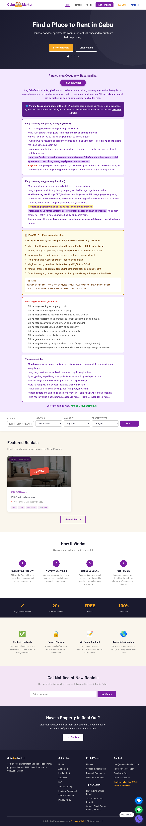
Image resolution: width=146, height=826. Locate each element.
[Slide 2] (71, 56)
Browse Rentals (61, 47)
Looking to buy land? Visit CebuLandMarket (126, 784)
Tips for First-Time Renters (94, 800)
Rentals (78, 5)
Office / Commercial (95, 778)
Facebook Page (121, 773)
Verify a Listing (65, 786)
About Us (62, 778)
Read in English (73, 83)
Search (11, 419)
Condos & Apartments (96, 769)
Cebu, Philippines (122, 778)
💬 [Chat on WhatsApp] (139, 810)
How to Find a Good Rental (95, 792)
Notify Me (107, 694)
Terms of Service (66, 795)
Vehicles (134, 5)
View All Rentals (73, 519)
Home (67, 5)
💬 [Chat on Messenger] (139, 801)
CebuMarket (19, 5)
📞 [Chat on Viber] (139, 819)
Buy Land (121, 5)
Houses (89, 764)
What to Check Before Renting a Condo (96, 808)
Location (40, 418)
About (89, 5)
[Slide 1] (68, 56)
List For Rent (104, 5)
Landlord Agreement (67, 791)
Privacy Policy (64, 800)
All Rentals (63, 769)
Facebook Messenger (124, 769)
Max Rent (69, 418)
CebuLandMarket (78, 821)
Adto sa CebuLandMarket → (85, 405)
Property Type (99, 418)
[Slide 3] (74, 56)
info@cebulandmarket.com (126, 764)
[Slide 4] (78, 56)
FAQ (60, 782)
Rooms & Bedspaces (95, 773)
